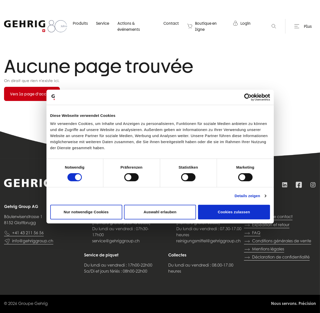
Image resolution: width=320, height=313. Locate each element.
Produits (80, 23)
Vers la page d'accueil (32, 94)
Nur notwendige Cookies (86, 212)
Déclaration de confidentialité (277, 257)
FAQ (252, 233)
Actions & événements (128, 26)
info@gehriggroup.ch (28, 241)
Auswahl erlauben (160, 212)
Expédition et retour (266, 225)
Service (102, 23)
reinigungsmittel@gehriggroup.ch (208, 241)
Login (241, 24)
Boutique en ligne (202, 26)
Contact (171, 23)
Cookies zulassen (234, 212)
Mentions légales (264, 249)
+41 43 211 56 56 (24, 233)
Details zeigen (247, 196)
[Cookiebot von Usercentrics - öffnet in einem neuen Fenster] (248, 97)
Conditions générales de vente (277, 241)
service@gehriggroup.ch (116, 241)
